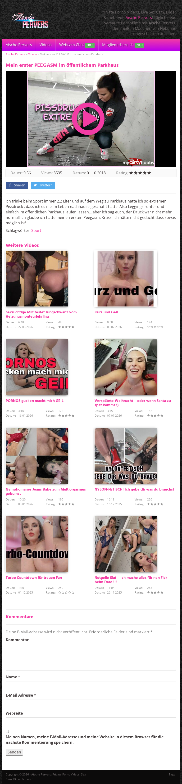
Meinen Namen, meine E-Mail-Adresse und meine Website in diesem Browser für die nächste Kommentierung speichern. (85, 739)
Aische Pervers (139, 17)
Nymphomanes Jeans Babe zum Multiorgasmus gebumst (46, 492)
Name (11, 677)
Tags (172, 774)
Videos (46, 44)
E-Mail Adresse (19, 695)
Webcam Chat (77, 45)
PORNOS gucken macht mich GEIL (35, 401)
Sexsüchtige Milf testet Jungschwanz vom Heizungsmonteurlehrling (41, 314)
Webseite (14, 713)
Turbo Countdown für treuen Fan (34, 578)
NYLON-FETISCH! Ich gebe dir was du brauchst (134, 490)
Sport (36, 230)
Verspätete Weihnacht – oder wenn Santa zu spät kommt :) (133, 403)
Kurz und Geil (106, 312)
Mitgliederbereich (123, 45)
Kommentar (17, 639)
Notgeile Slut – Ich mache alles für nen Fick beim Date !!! (131, 580)
